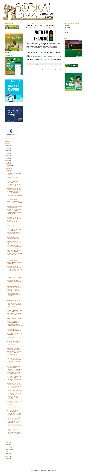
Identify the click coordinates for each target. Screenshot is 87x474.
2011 (7, 456)
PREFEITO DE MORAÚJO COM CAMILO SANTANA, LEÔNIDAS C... (14, 287)
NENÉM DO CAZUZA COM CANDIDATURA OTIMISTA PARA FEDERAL (14, 294)
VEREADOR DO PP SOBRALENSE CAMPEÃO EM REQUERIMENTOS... (14, 359)
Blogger (54, 470)
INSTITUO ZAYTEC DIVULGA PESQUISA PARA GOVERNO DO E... (14, 246)
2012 (7, 454)
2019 (7, 155)
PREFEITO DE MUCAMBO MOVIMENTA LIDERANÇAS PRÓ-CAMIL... (14, 290)
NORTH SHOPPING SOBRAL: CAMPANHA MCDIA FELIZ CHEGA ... (14, 330)
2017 (7, 158)
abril (8, 446)
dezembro (9, 165)
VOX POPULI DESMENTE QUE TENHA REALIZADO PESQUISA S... (14, 254)
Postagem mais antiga (57, 69)
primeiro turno (43, 52)
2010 (7, 458)
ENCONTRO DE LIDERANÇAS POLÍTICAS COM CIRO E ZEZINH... (14, 281)
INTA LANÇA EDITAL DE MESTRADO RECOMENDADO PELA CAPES (14, 197)
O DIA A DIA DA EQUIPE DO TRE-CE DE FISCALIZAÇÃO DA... (14, 356)
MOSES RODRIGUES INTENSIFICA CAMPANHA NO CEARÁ (14, 352)
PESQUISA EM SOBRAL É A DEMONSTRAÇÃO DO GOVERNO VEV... (14, 242)
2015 (7, 162)
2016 (7, 160)
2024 (7, 146)
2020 (7, 153)
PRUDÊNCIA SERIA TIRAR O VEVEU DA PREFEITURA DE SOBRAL (14, 236)
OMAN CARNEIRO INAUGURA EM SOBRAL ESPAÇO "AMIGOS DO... (14, 304)
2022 (7, 150)
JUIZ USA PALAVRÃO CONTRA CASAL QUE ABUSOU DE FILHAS (14, 377)
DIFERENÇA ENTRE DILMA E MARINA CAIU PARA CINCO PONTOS (14, 319)
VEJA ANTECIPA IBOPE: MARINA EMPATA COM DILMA (13, 308)
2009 (7, 459)
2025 (7, 145)
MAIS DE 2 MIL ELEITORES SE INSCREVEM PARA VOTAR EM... (14, 407)
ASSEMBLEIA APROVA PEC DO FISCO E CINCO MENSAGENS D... (14, 311)
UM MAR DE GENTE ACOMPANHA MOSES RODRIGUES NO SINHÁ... (14, 438)
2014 (7, 163)
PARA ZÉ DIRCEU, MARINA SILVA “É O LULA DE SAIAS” (14, 205)
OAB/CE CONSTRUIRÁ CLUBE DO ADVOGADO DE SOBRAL (14, 373)
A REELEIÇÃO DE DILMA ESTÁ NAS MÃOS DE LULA (14, 182)
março (8, 447)
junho (8, 442)
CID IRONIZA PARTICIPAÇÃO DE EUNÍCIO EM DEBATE (13, 347)
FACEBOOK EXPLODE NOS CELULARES (12, 436)
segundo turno (45, 53)
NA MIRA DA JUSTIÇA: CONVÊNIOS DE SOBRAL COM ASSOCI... (14, 342)
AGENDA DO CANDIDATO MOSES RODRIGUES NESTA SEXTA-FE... (14, 414)
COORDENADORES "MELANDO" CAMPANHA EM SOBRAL (13, 367)
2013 (7, 453)
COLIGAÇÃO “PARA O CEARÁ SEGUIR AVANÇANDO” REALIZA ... (14, 327)
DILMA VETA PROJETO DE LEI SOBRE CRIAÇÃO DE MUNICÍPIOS (14, 270)
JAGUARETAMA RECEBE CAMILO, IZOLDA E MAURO (14, 213)
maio (8, 444)
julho (8, 440)
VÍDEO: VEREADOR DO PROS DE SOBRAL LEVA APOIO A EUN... (13, 317)
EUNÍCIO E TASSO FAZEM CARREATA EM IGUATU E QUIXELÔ (14, 177)
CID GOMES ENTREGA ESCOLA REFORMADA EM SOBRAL (13, 233)
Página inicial (43, 69)
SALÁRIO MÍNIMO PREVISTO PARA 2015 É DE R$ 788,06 (14, 230)
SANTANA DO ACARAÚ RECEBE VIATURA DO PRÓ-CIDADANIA (14, 349)
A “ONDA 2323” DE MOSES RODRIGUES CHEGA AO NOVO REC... (14, 238)
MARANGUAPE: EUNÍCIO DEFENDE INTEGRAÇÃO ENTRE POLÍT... (14, 210)
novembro (9, 166)
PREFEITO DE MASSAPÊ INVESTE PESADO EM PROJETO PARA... (14, 322)
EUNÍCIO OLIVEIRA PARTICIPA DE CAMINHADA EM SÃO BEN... (14, 419)
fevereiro (9, 449)
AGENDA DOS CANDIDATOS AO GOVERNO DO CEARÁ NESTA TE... (14, 339)
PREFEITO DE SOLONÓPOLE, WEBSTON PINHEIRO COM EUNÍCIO (15, 325)
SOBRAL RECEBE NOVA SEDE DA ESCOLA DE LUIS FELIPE (13, 251)
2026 (7, 143)
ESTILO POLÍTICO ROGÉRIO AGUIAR (14, 256)
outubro (8, 168)
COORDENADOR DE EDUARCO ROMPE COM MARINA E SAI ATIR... (14, 433)
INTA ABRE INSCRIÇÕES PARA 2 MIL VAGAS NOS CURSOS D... (14, 422)
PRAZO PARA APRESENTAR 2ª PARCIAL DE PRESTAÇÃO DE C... (14, 248)
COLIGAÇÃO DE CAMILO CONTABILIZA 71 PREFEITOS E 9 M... (14, 226)
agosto (8, 171)
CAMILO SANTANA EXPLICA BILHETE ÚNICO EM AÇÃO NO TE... (14, 275)
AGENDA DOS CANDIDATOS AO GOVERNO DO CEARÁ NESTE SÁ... (14, 189)
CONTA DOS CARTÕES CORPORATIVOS (11, 427)
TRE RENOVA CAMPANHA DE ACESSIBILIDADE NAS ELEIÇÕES (14, 202)
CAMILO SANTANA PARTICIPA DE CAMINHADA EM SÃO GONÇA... (14, 417)
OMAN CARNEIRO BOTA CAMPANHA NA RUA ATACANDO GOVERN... (14, 258)
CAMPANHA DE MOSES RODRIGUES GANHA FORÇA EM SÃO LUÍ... (14, 278)
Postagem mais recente (30, 69)
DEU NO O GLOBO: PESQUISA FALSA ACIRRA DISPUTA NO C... (14, 215)
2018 (7, 157)
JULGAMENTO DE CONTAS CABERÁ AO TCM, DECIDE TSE (14, 224)
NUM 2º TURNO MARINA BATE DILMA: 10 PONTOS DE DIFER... (15, 179)
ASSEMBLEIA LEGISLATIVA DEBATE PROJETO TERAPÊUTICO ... (14, 207)
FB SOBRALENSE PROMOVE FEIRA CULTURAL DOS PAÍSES (14, 192)
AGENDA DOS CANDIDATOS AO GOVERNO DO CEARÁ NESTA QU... (14, 267)
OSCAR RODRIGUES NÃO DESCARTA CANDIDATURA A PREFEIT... (14, 394)
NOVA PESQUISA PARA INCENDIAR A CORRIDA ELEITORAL (14, 411)
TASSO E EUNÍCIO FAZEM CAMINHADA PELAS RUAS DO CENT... (13, 284)
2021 (7, 151)
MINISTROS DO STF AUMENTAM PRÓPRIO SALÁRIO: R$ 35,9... (13, 221)
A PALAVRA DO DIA (11, 187)
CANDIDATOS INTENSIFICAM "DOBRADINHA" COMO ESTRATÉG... (13, 397)
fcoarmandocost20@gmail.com (69, 34)
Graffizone (46, 470)
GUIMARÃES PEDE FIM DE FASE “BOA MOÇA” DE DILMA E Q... (14, 185)
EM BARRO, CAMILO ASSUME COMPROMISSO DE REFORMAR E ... (15, 195)
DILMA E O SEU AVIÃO (11, 374)
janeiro (8, 451)
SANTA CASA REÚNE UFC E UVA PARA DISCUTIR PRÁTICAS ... (14, 273)
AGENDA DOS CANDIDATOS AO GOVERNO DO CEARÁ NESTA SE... (14, 218)
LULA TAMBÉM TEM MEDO (12, 408)
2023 (7, 148)
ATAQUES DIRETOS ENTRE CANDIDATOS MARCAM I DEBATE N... (14, 298)
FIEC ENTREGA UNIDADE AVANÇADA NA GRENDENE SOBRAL (14, 402)
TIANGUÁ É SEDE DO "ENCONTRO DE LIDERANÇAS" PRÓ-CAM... (14, 314)
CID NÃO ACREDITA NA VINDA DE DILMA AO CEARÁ (14, 387)
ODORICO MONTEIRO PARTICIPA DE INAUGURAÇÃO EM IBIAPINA (14, 370)
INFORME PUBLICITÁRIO (12, 199)
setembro (9, 170)
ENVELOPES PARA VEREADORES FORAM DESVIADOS (13, 365)
